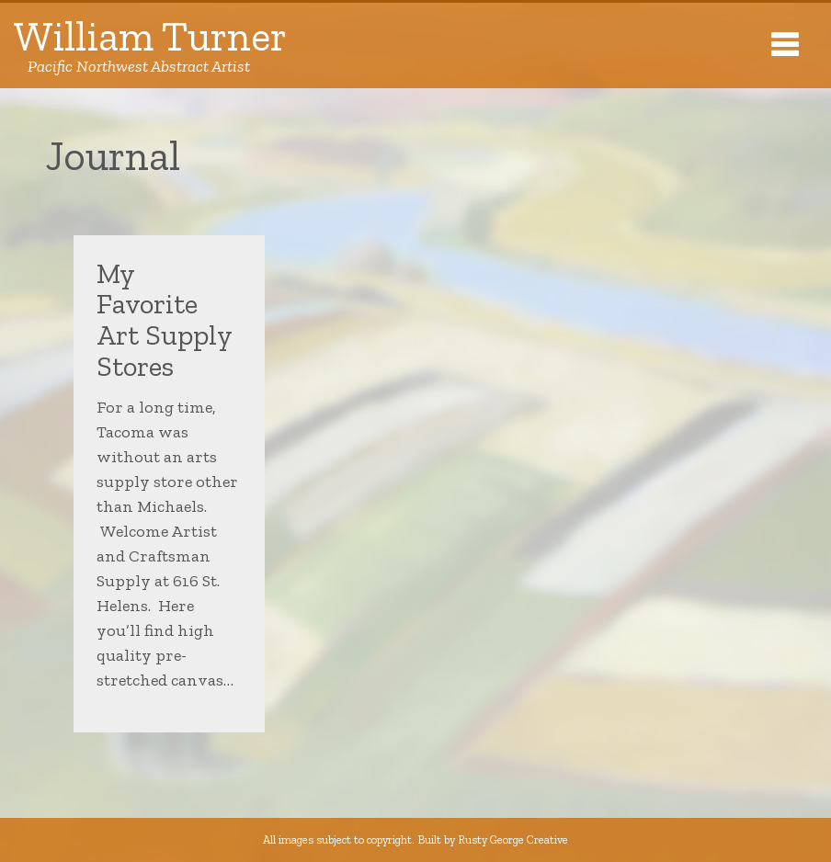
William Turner (150, 45)
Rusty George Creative (513, 839)
